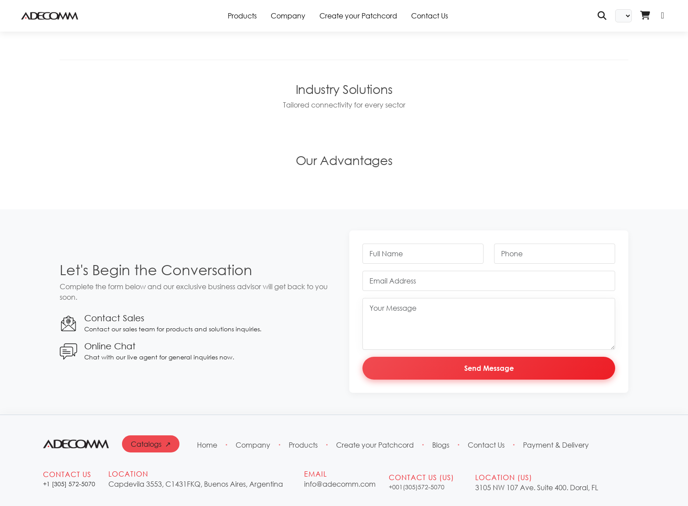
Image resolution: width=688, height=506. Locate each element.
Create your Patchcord (358, 15)
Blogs (440, 444)
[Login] (662, 16)
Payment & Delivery (556, 444)
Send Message (489, 368)
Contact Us (429, 15)
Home (207, 444)
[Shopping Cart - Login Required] (645, 16)
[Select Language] (623, 15)
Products (303, 444)
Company (288, 15)
